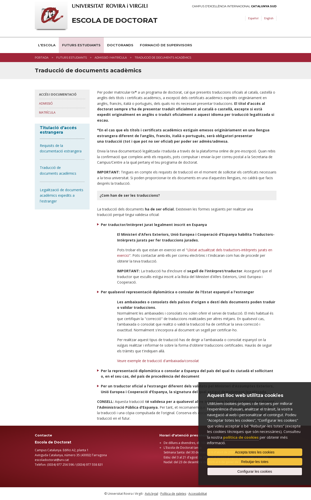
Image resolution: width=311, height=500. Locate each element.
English (268, 18)
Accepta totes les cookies (254, 452)
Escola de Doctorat (115, 20)
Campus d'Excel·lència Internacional (234, 6)
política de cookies (241, 437)
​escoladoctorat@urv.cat (52, 460)
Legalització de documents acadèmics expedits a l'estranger (61, 195)
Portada (42, 57)
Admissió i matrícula (111, 57)
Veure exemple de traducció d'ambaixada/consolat (158, 360)
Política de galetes (173, 493)
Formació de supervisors (166, 45)
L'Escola (47, 45)
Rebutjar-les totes (254, 462)
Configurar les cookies (254, 471)
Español (253, 18)
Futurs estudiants (81, 45)
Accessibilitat (197, 493)
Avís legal (151, 493)
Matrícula (47, 112)
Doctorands (120, 45)
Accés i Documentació (58, 94)
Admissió (46, 103)
